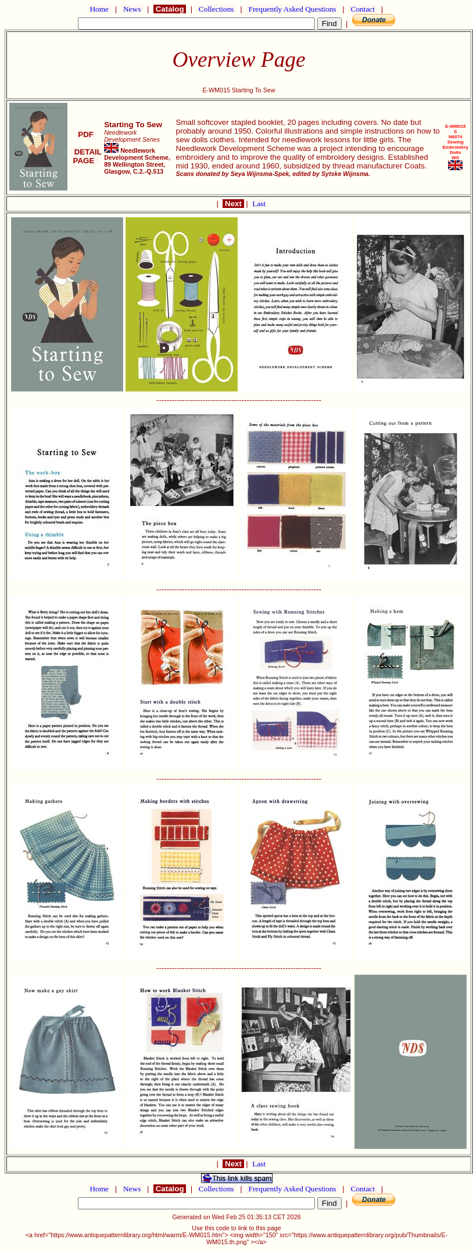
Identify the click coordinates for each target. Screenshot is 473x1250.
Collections (216, 9)
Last (259, 203)
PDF (86, 134)
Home (99, 9)
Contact (363, 9)
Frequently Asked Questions (292, 9)
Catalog (169, 9)
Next (233, 203)
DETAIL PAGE (86, 156)
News (132, 9)
